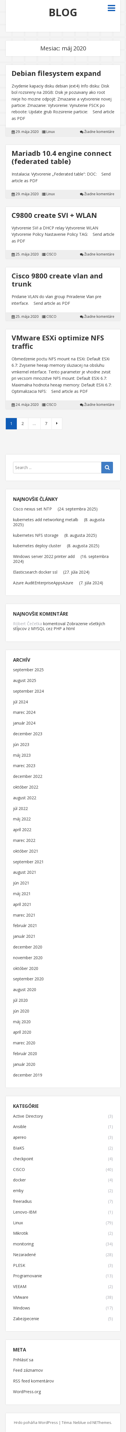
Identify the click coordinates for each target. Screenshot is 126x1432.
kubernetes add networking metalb (45, 519)
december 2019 (27, 1075)
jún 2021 (21, 883)
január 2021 (24, 936)
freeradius (22, 1201)
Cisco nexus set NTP (32, 509)
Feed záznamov (28, 1370)
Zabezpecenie (26, 1318)
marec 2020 (24, 1043)
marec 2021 (24, 915)
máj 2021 (22, 893)
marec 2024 (24, 712)
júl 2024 (20, 702)
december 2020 (27, 947)
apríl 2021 (22, 904)
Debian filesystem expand (56, 73)
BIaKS (18, 1148)
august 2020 (24, 989)
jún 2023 (21, 744)
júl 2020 (20, 1000)
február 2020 (25, 1053)
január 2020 (24, 1064)
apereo (19, 1137)
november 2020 (28, 957)
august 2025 (24, 680)
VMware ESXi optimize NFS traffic (58, 342)
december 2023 (27, 733)
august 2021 (24, 872)
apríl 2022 (22, 829)
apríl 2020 (22, 1032)
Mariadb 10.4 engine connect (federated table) (62, 157)
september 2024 (28, 691)
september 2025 (28, 669)
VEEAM (19, 1286)
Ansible (19, 1126)
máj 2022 (22, 819)
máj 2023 (22, 755)
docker (19, 1180)
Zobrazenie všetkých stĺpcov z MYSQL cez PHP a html (59, 626)
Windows (21, 1308)
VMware (20, 1297)
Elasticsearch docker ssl (35, 572)
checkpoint (23, 1158)
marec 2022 (24, 840)
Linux (50, 132)
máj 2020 (22, 1021)
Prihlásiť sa (23, 1360)
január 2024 (24, 723)
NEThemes (101, 1422)
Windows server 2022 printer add (44, 556)
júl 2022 (20, 808)
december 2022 (27, 776)
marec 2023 (24, 765)
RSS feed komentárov (33, 1381)
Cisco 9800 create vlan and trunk (57, 280)
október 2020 (25, 968)
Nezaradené (24, 1254)
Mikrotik (20, 1233)
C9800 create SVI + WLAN (54, 215)
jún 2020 (21, 1011)
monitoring (23, 1244)
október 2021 (25, 851)
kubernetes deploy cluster (37, 545)
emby (18, 1190)
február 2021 (25, 925)
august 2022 (24, 798)
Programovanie (27, 1276)
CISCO (51, 254)
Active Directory (28, 1116)
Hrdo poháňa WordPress (36, 1422)
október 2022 (25, 787)
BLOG (63, 12)
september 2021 (28, 862)
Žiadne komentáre (99, 132)
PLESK (19, 1265)
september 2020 (28, 979)
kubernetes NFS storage (36, 535)
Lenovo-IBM (24, 1212)
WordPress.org (27, 1391)
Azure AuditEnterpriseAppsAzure (43, 582)
